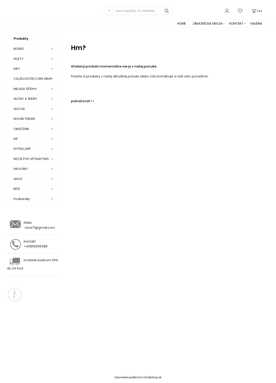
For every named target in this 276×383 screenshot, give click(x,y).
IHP (16, 139)
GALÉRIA (256, 23)
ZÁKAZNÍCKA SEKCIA (207, 23)
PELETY (19, 59)
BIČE (17, 189)
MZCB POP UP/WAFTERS (31, 159)
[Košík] (256, 11)
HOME (181, 23)
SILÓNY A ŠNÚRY (25, 99)
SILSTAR (19, 109)
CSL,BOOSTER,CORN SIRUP (33, 79)
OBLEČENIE (21, 129)
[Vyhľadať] (108, 10)
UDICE (18, 179)
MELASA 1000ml (25, 89)
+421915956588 (35, 246)
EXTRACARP (22, 149)
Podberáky (22, 199)
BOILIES (19, 49)
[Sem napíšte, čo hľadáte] (142, 10)
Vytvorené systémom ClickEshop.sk (138, 377)
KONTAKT (236, 23)
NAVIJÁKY (21, 169)
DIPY (17, 69)
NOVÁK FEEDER (24, 119)
